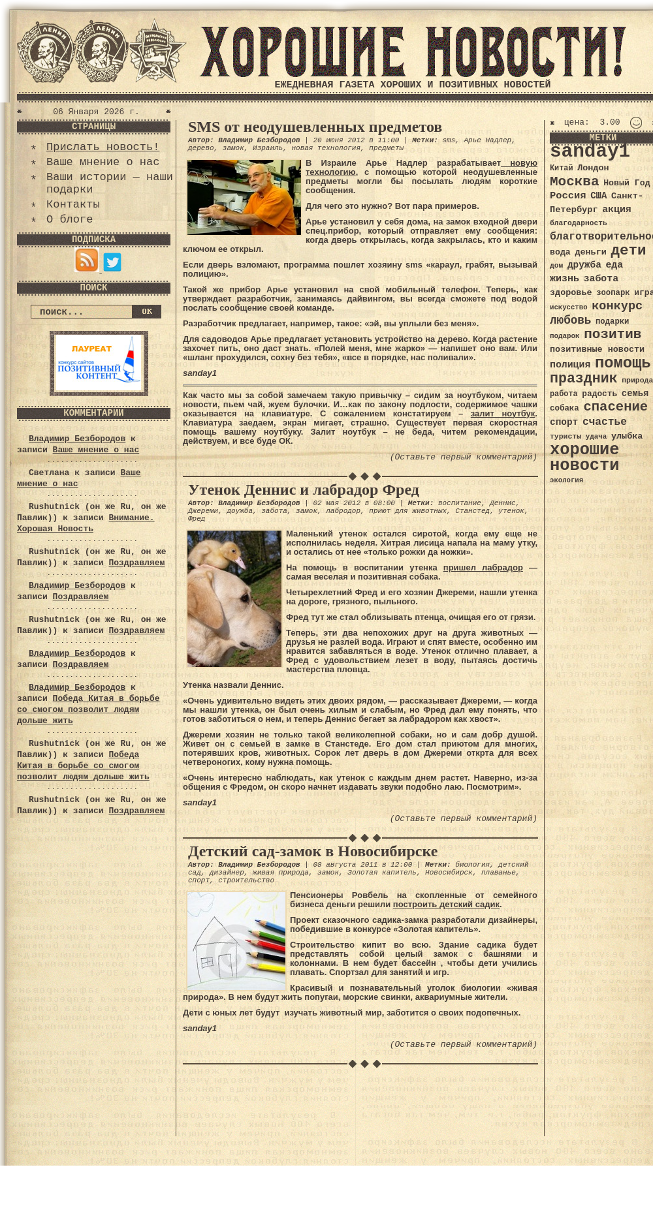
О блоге (69, 219)
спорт (199, 880)
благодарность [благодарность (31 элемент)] (578, 223)
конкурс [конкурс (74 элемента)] (617, 306)
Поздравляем (136, 563)
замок (233, 148)
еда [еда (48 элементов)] (614, 265)
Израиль (268, 148)
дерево (201, 148)
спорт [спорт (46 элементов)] (564, 422)
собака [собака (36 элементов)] (564, 408)
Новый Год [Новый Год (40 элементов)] (626, 183)
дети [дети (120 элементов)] (628, 250)
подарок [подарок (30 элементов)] (565, 336)
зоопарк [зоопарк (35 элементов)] (612, 293)
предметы (386, 148)
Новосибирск (449, 872)
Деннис (503, 503)
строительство (246, 880)
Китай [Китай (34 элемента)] (561, 168)
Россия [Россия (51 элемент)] (568, 196)
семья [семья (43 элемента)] (635, 393)
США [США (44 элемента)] (598, 196)
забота (274, 511)
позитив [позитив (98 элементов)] (612, 334)
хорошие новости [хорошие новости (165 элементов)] (585, 458)
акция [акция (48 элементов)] (616, 209)
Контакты (73, 204)
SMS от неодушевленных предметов (315, 126)
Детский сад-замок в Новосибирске (313, 851)
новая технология (325, 148)
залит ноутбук (503, 413)
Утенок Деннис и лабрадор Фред (303, 489)
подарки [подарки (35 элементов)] (612, 321)
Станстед (472, 511)
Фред (196, 519)
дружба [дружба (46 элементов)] (584, 265)
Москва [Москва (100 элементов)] (574, 181)
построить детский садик (446, 904)
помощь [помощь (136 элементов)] (623, 363)
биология (472, 865)
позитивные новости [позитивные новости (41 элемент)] (597, 349)
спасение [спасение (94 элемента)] (615, 406)
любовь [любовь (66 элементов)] (570, 320)
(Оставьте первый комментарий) (463, 457)
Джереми (203, 511)
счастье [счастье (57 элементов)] (604, 422)
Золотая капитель (382, 872)
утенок (511, 511)
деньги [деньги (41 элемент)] (590, 252)
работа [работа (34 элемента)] (564, 394)
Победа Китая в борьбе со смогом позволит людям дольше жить (88, 710)
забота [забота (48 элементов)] (601, 278)
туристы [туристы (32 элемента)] (565, 436)
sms (448, 140)
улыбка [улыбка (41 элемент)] (627, 436)
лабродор (343, 511)
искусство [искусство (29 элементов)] (569, 307)
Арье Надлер (488, 140)
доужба (240, 511)
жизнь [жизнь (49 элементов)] (564, 279)
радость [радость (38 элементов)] (599, 394)
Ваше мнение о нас (102, 162)
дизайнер (227, 872)
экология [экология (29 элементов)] (566, 480)
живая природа (281, 872)
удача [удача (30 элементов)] (596, 437)
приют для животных (408, 511)
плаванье (498, 872)
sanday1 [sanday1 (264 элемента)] (590, 152)
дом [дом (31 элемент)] (556, 266)
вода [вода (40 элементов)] (560, 252)
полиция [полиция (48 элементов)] (570, 365)
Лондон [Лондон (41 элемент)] (593, 168)
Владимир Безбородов (77, 439)
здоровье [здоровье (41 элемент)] (571, 293)
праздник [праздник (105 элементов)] (584, 378)
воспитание (459, 503)
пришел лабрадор (483, 567)
